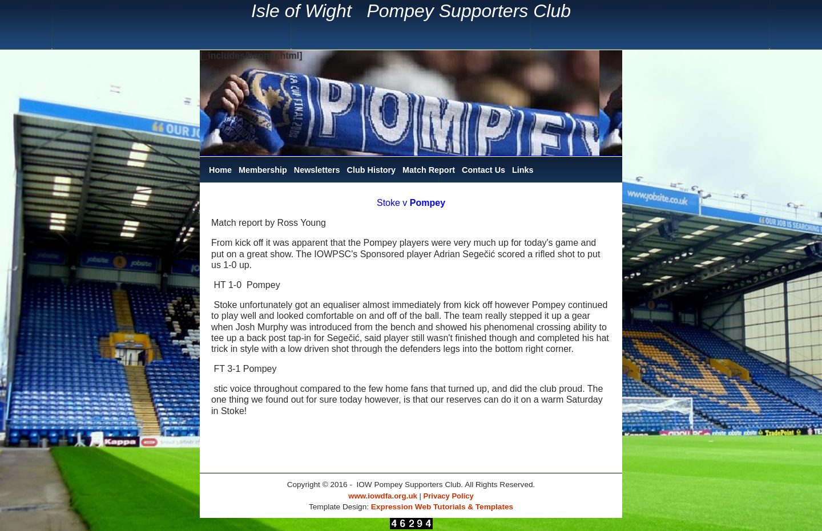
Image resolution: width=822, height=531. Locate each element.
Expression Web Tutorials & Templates (442, 506)
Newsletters (317, 170)
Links (523, 170)
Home (220, 170)
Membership (263, 170)
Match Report (428, 170)
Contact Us (483, 170)
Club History (371, 170)
